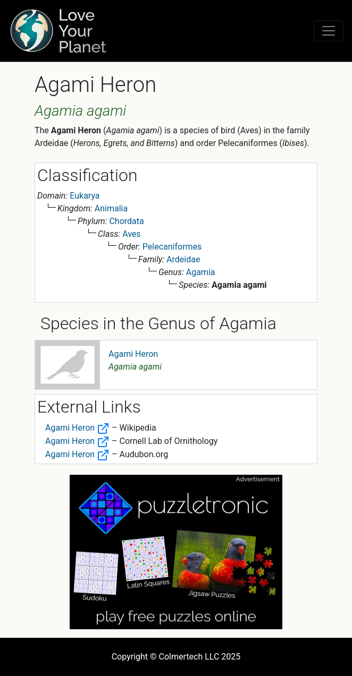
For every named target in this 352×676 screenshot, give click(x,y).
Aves (131, 234)
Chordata (126, 221)
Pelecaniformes (172, 247)
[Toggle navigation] (328, 30)
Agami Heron (133, 354)
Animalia (111, 208)
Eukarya (84, 196)
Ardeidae (183, 259)
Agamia (200, 272)
